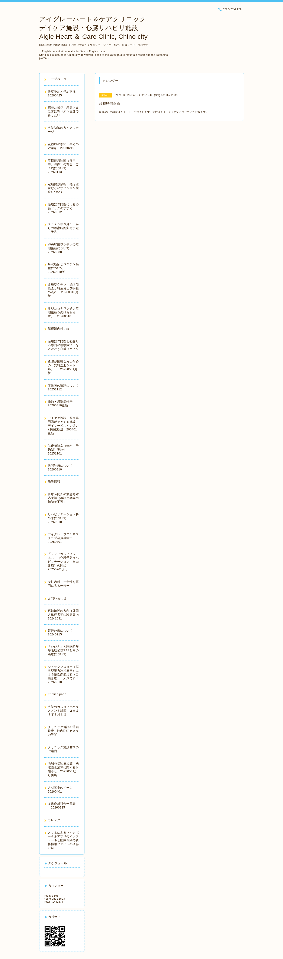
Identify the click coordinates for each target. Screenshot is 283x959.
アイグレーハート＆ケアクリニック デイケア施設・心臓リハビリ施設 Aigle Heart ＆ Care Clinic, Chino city (93, 28)
